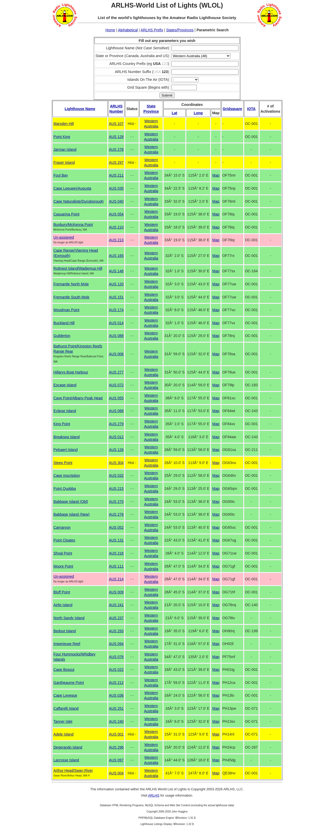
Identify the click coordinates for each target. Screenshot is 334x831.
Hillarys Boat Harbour (70, 372)
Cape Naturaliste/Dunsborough (78, 201)
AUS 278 (116, 149)
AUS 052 (116, 527)
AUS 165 (116, 256)
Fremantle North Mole (71, 284)
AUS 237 (116, 618)
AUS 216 (116, 553)
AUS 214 (116, 579)
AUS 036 (116, 695)
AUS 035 (116, 188)
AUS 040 (116, 201)
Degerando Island (67, 747)
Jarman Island (64, 149)
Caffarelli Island (66, 708)
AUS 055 (116, 398)
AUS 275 (116, 501)
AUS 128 (116, 137)
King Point (61, 424)
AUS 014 (116, 323)
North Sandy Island (69, 618)
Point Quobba (64, 488)
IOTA (251, 109)
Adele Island (63, 734)
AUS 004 (116, 773)
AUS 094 (116, 644)
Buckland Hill (64, 323)
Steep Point (62, 463)
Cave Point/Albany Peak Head (78, 398)
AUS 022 (116, 669)
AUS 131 (116, 540)
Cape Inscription (66, 475)
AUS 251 (116, 708)
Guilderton (61, 336)
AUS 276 (116, 514)
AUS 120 (116, 284)
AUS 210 (116, 227)
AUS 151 (116, 297)
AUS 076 (116, 657)
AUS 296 (116, 747)
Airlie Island (62, 605)
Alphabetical (128, 30)
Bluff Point (61, 592)
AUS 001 (116, 734)
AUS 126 (116, 450)
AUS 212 (116, 683)
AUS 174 (116, 310)
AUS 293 (116, 631)
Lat (174, 113)
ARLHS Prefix (152, 30)
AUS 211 (116, 175)
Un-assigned (63, 237)
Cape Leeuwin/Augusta (72, 188)
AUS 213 (116, 240)
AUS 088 (116, 336)
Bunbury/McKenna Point (73, 224)
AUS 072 (116, 385)
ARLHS (153, 795)
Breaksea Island (66, 437)
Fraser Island (64, 162)
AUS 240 (116, 721)
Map (215, 175)
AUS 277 (116, 372)
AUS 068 (116, 411)
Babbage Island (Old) (70, 501)
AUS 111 (116, 566)
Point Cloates (64, 540)
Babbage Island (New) (71, 514)
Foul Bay (60, 175)
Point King (61, 137)
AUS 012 (116, 437)
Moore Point (63, 566)
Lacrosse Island (66, 760)
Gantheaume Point (68, 683)
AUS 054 (116, 214)
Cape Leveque (65, 695)
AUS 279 (116, 424)
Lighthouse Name (80, 109)
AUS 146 (116, 271)
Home (110, 30)
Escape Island (64, 385)
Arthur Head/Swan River (73, 770)
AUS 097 (116, 760)
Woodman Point (66, 310)
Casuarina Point (66, 214)
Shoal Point (62, 553)
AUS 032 (116, 475)
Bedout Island (64, 631)
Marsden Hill (63, 124)
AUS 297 (116, 162)
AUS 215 (116, 488)
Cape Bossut (63, 669)
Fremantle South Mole (71, 297)
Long (198, 113)
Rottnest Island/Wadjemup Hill (77, 268)
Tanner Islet (62, 721)
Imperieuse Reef (66, 644)
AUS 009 (116, 592)
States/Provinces (180, 30)
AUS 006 (116, 354)
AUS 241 (116, 605)
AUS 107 (116, 124)
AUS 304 (116, 463)
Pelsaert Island (65, 450)
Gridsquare (232, 109)
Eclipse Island (64, 411)
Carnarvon (61, 527)
